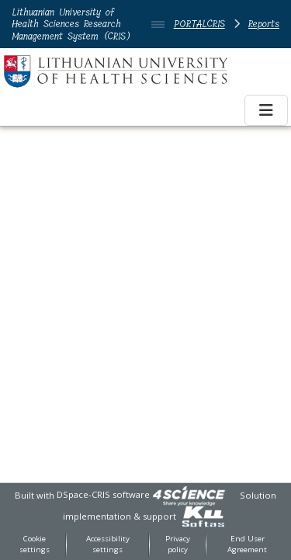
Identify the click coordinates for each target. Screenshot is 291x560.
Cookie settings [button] (34, 544)
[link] (188, 494)
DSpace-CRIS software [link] (103, 494)
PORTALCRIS (199, 24)
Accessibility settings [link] (108, 544)
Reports (263, 24)
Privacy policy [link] (177, 544)
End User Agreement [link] (247, 544)
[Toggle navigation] (266, 110)
